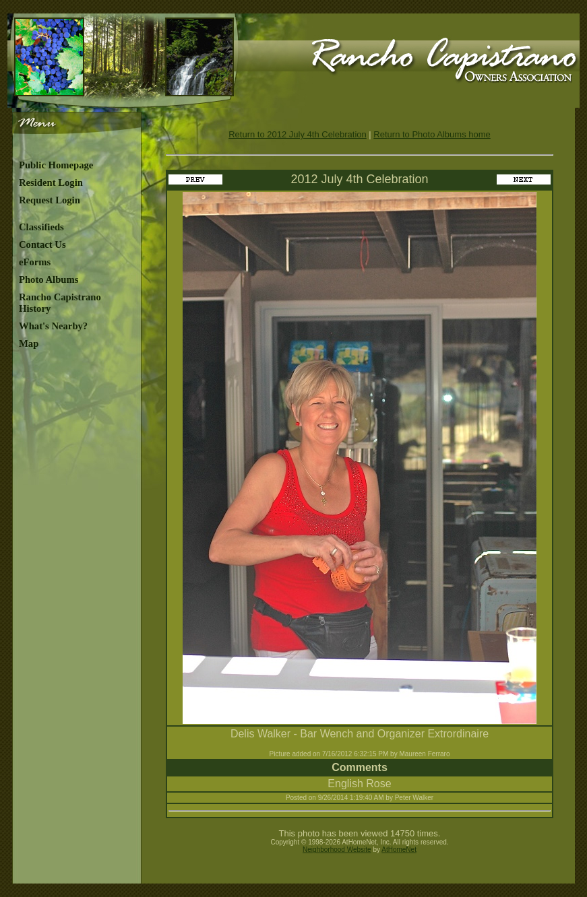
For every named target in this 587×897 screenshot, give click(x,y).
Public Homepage (56, 165)
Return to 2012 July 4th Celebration (297, 134)
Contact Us (42, 244)
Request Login (49, 200)
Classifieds (41, 227)
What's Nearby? (53, 326)
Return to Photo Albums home (431, 134)
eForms (35, 262)
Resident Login (51, 182)
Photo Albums (48, 279)
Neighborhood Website (337, 849)
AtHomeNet (398, 849)
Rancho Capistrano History (60, 303)
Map (28, 343)
